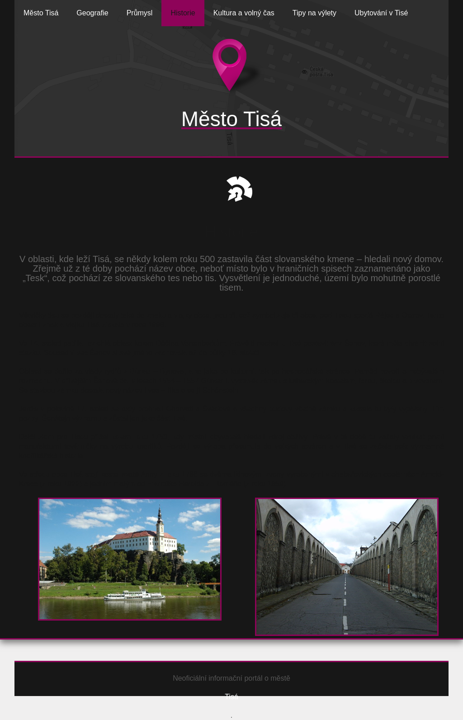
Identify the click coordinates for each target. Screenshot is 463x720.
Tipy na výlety (314, 13)
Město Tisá (41, 13)
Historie (182, 13)
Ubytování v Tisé (381, 13)
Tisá (231, 697)
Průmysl (140, 13)
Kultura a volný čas (243, 13)
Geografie (92, 13)
